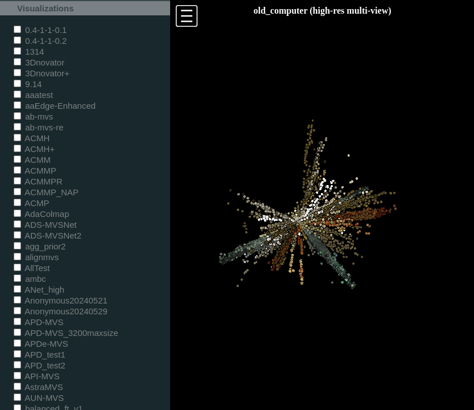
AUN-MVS (39, 398)
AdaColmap (41, 214)
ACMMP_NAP (46, 192)
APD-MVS (38, 322)
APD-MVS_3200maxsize (66, 333)
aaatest (33, 95)
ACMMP (35, 170)
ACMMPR (38, 181)
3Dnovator (39, 62)
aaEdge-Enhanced (55, 105)
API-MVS (37, 376)
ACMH (32, 138)
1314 (29, 51)
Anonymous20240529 (61, 311)
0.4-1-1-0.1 (40, 30)
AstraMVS (38, 387)
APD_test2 (39, 365)
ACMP (32, 203)
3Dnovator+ (41, 73)
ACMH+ (34, 149)
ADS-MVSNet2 (47, 235)
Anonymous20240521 (61, 300)
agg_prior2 (40, 246)
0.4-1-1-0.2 (40, 41)
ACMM (32, 160)
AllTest (32, 268)
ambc (30, 279)
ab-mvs (33, 116)
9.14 (28, 84)
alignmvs (36, 257)
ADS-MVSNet (45, 224)
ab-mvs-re (38, 127)
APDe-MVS (41, 343)
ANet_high (39, 289)
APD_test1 (39, 354)
